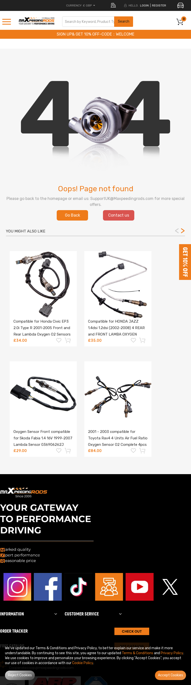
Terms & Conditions (137, 653)
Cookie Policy (82, 663)
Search (123, 21)
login (144, 5)
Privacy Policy (172, 653)
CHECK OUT (132, 631)
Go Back (72, 215)
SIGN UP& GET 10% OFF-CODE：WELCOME (95, 34)
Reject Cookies (20, 675)
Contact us (118, 215)
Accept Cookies (170, 675)
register (159, 5)
